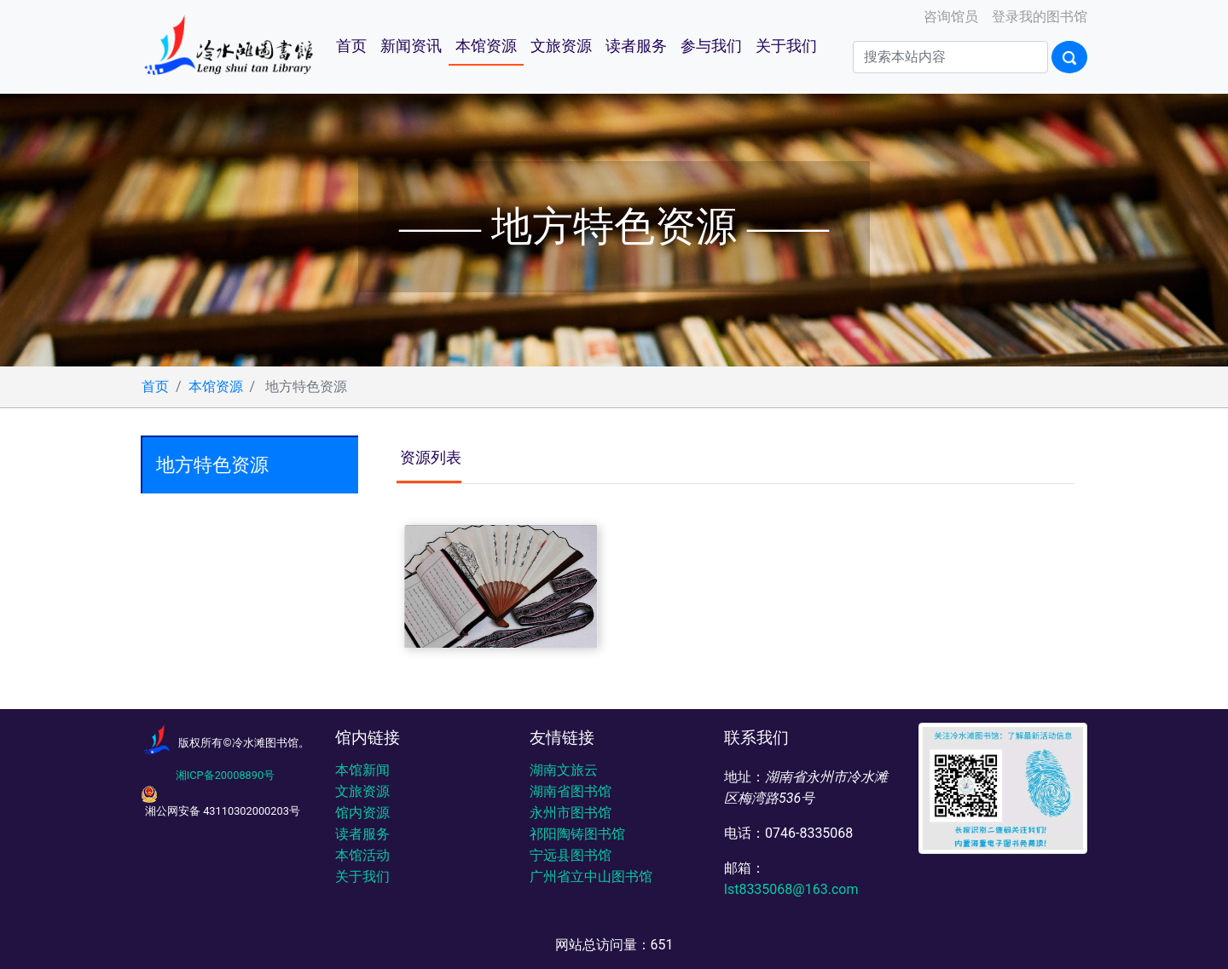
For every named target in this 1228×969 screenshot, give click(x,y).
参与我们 (711, 46)
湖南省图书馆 (570, 791)
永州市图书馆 (570, 813)
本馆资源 (486, 46)
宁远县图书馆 (570, 855)
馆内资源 (362, 813)
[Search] (950, 57)
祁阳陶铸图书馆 (577, 834)
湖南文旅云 (564, 770)
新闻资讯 (411, 46)
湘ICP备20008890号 (225, 775)
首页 (351, 46)
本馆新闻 (362, 770)
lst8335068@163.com (791, 889)
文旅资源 (561, 46)
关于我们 (786, 46)
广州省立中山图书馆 (591, 876)
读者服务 (636, 46)
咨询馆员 (949, 17)
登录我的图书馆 (1037, 17)
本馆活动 (362, 855)
